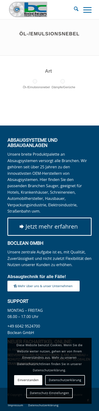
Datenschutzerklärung (65, 380)
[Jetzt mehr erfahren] (49, 227)
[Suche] (73, 9)
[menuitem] (73, 9)
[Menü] (85, 9)
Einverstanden (28, 380)
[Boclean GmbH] (41, 9)
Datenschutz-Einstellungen (49, 393)
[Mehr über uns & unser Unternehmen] (43, 286)
